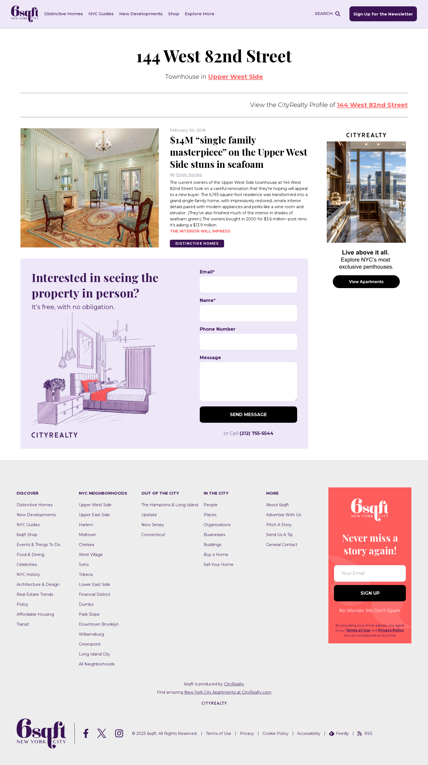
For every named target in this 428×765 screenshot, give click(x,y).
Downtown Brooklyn (99, 624)
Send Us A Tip (279, 534)
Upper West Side (235, 76)
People (210, 504)
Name (208, 300)
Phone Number (217, 329)
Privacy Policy (391, 630)
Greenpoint (90, 644)
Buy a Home (216, 554)
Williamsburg (91, 634)
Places (210, 514)
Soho (84, 564)
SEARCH (324, 13)
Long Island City (94, 654)
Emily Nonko (189, 174)
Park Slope (89, 614)
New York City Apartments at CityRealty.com (227, 692)
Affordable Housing (35, 614)
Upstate (149, 514)
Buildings (212, 544)
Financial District (94, 594)
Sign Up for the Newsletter (383, 14)
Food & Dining (30, 554)
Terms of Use (358, 630)
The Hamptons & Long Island (169, 504)
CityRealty (234, 684)
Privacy (247, 733)
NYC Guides (101, 13)
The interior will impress (200, 231)
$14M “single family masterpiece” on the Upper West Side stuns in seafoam (238, 151)
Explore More (199, 13)
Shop (173, 13)
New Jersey (152, 524)
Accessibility (308, 733)
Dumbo (86, 604)
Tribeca (86, 574)
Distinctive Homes (63, 13)
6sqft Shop (27, 534)
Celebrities (27, 564)
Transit (23, 624)
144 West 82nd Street (372, 105)
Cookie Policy (276, 733)
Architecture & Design (38, 584)
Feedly (339, 733)
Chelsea (86, 544)
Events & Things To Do (38, 544)
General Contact (281, 544)
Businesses (214, 534)
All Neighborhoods (97, 664)
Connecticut (153, 534)
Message (210, 357)
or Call (248, 433)
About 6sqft (277, 504)
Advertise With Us (283, 514)
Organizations (217, 524)
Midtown (87, 534)
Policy (22, 604)
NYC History (28, 574)
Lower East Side (94, 584)
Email (207, 272)
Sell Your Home (219, 564)
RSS (364, 733)
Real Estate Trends (35, 594)
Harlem (86, 524)
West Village (91, 554)
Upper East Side (94, 514)
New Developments (141, 13)
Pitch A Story (279, 524)
